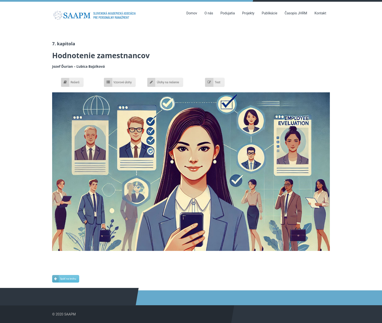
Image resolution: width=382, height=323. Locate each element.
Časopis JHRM (296, 13)
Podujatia (227, 13)
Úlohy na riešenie (163, 82)
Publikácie (269, 13)
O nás (208, 13)
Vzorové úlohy (118, 82)
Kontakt (320, 13)
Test (212, 82)
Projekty (248, 13)
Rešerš (70, 82)
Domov (191, 13)
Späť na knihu (64, 278)
